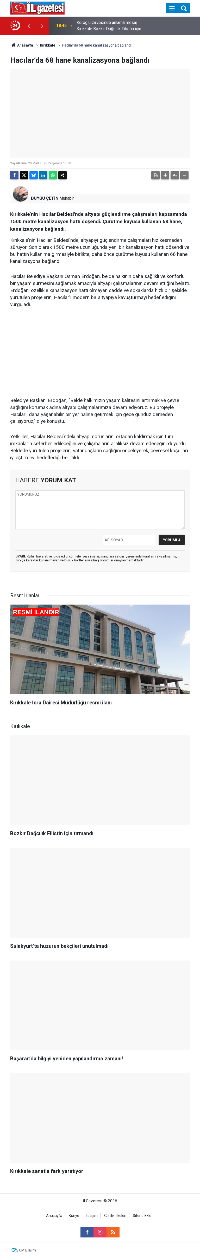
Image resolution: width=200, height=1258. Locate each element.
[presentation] (28, 26)
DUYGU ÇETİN (44, 198)
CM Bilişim (27, 1250)
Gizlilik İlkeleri (115, 1216)
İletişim (92, 1216)
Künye (74, 1216)
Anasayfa (21, 45)
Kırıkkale (47, 45)
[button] (165, 175)
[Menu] (172, 8)
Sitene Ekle (142, 1216)
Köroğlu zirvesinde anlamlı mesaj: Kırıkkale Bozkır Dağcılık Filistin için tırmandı (109, 26)
